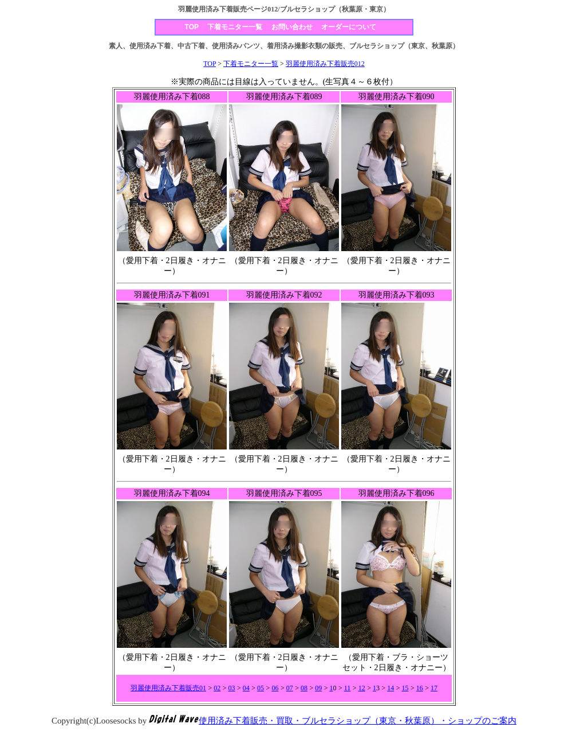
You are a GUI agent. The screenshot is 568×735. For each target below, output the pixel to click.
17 (434, 688)
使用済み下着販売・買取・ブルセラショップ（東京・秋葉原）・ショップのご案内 (357, 720)
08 (304, 688)
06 (274, 688)
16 (419, 688)
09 (318, 688)
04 (246, 688)
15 (404, 688)
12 (361, 688)
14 (390, 688)
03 (231, 688)
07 (289, 688)
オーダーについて (348, 27)
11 (347, 688)
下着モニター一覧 (234, 27)
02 (217, 688)
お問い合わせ (292, 27)
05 (260, 688)
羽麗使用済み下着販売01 (168, 688)
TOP (192, 27)
